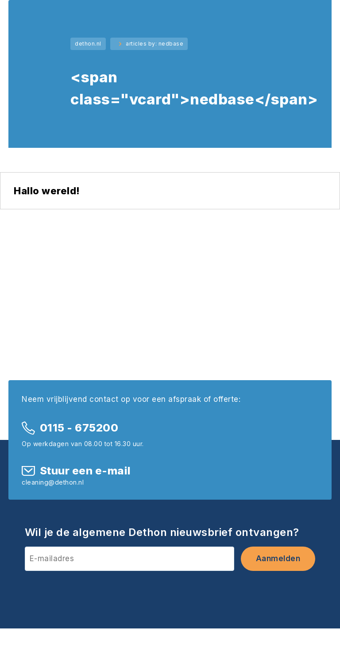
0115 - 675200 (79, 427)
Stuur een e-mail (85, 470)
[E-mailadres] (129, 559)
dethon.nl (88, 43)
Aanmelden (278, 558)
